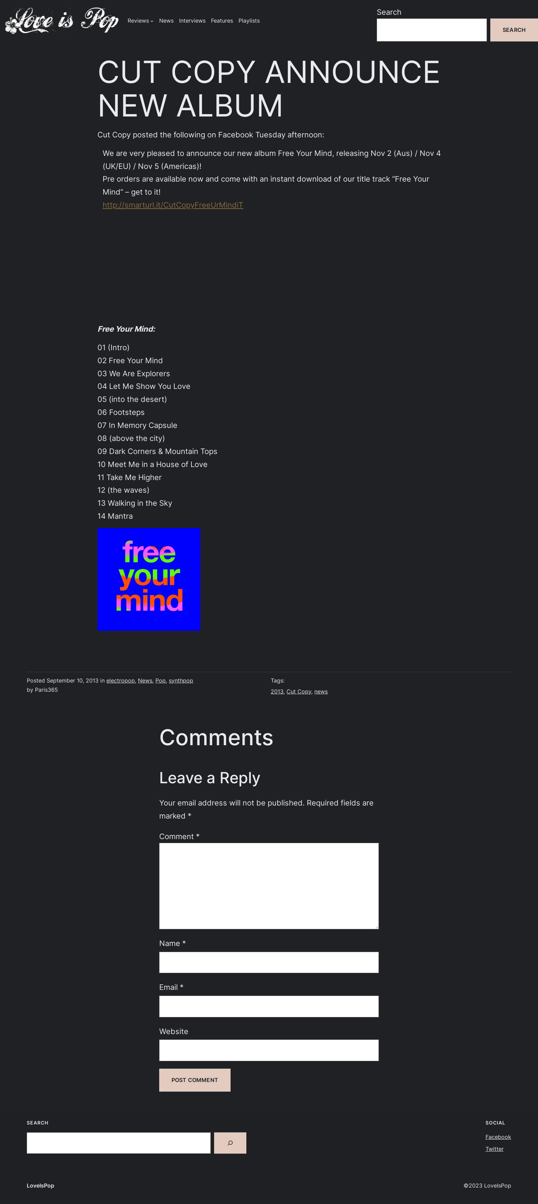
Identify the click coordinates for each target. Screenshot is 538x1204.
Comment (179, 836)
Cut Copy (298, 691)
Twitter (495, 1149)
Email (171, 987)
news (321, 691)
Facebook (498, 1137)
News (145, 680)
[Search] (230, 1143)
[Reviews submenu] (152, 21)
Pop (160, 680)
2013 (277, 691)
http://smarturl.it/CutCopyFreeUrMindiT (173, 204)
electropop (120, 680)
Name (172, 943)
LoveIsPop (40, 1185)
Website (173, 1031)
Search (389, 11)
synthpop (181, 680)
